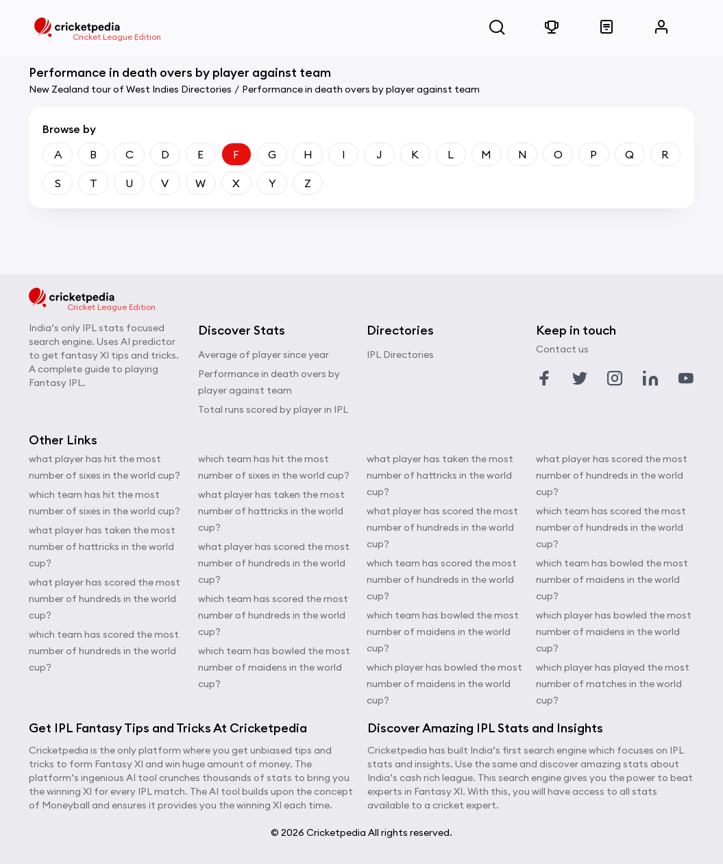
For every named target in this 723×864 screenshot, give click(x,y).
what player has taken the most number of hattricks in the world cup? (102, 546)
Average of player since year (263, 354)
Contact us (562, 349)
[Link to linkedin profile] (650, 378)
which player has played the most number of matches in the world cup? (612, 683)
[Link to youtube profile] (686, 378)
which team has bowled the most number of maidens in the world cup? (274, 667)
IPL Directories (400, 354)
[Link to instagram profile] (614, 378)
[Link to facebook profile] (544, 378)
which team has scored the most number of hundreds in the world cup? (104, 650)
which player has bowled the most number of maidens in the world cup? (444, 683)
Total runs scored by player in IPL (273, 409)
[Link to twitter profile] (580, 378)
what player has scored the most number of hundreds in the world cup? (104, 598)
